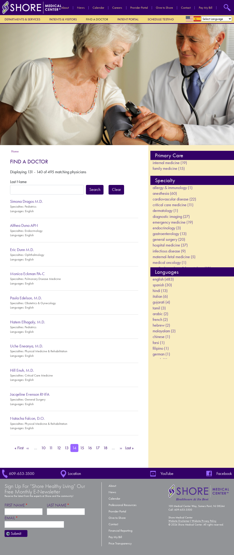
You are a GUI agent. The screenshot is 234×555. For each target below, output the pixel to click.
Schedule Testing (161, 19)
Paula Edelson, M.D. (26, 298)
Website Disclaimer (179, 521)
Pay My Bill (205, 7)
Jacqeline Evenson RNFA (29, 394)
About (65, 7)
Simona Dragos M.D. (26, 201)
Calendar (98, 7)
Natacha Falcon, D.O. (27, 418)
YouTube (166, 473)
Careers (117, 7)
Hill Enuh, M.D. (22, 370)
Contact (186, 7)
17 (98, 447)
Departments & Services (22, 19)
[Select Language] (216, 18)
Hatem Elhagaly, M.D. (27, 322)
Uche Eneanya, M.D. (26, 346)
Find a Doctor (97, 19)
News (81, 7)
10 (44, 447)
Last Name (18, 181)
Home (15, 151)
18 (106, 447)
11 (52, 447)
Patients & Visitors (63, 19)
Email (10, 518)
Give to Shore (164, 7)
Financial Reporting (120, 531)
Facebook (224, 473)
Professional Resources (122, 505)
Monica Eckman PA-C (27, 273)
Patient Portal (127, 19)
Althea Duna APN (24, 225)
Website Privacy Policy (204, 521)
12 (60, 447)
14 (75, 447)
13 (67, 447)
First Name (15, 505)
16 (91, 447)
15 (83, 447)
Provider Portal (139, 7)
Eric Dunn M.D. (22, 249)
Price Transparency (120, 543)
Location (74, 473)
